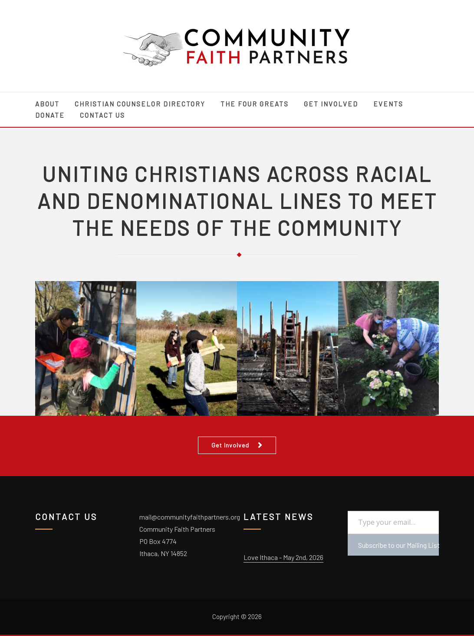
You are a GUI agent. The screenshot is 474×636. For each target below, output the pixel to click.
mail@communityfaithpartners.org (189, 517)
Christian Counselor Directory (140, 104)
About (47, 104)
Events (388, 104)
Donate (50, 115)
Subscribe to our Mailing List (398, 545)
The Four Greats (255, 104)
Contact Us (102, 115)
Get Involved (331, 104)
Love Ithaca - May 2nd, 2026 (283, 557)
